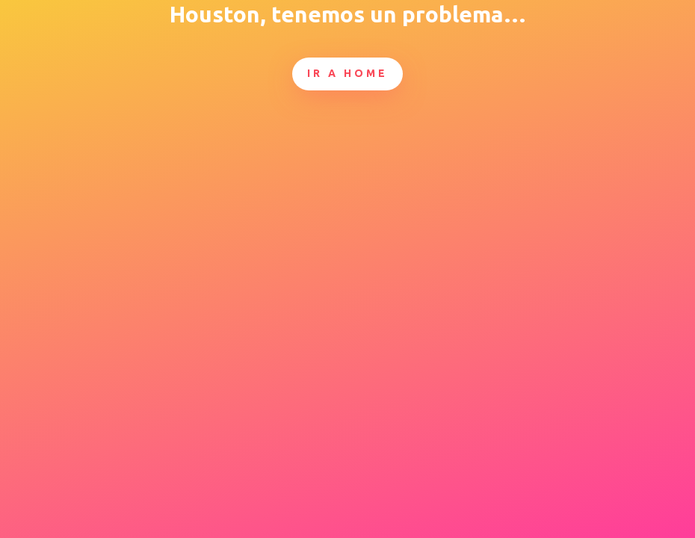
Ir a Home (347, 73)
